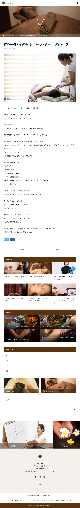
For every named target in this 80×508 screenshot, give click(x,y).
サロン (8, 355)
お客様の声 (49, 500)
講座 (7, 371)
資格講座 (63, 500)
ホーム (11, 500)
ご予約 (40, 484)
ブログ (8, 360)
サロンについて (18, 500)
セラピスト (33, 500)
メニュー (13, 48)
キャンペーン (41, 500)
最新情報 (57, 500)
